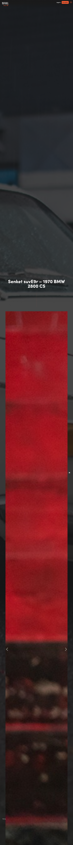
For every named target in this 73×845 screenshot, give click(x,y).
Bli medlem (65, 2)
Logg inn (59, 2)
